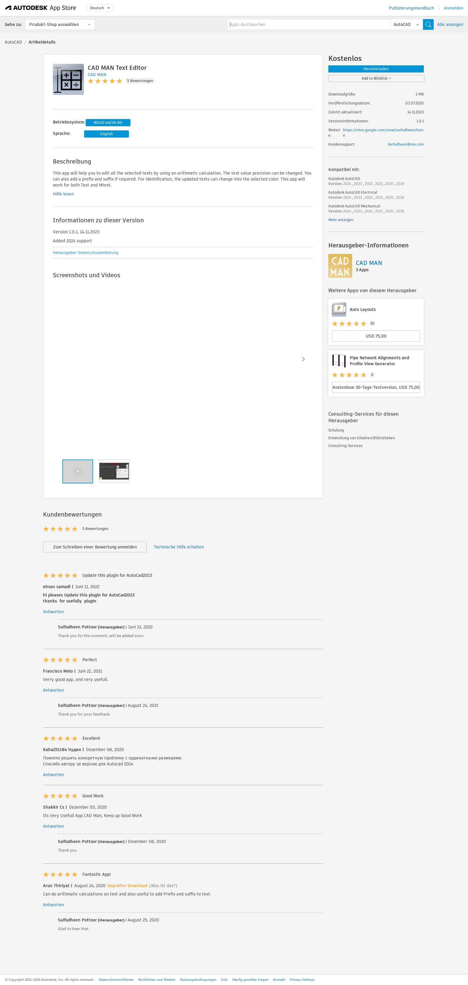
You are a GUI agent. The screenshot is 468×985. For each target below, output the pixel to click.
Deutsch (100, 7)
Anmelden (453, 8)
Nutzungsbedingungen (198, 979)
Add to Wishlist (376, 78)
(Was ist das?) (163, 886)
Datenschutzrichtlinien (116, 979)
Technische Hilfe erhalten (179, 547)
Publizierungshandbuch (411, 8)
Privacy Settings (302, 979)
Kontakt (279, 979)
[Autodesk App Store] (41, 8)
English (106, 133)
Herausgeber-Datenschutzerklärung (85, 252)
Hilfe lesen (63, 194)
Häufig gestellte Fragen (250, 979)
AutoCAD (13, 42)
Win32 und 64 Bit (108, 122)
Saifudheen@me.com (406, 144)
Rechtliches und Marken (157, 979)
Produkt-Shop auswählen (54, 24)
